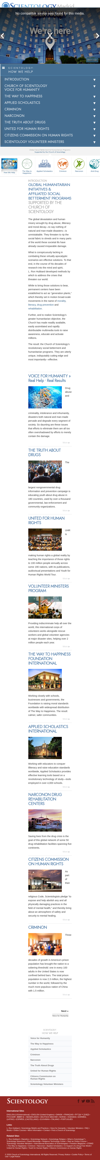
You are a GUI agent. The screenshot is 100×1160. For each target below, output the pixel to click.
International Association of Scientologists (51, 1143)
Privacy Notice (64, 1154)
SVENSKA (72, 1117)
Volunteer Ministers (75, 1128)
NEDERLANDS (32, 1117)
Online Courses (19, 1130)
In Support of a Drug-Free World (77, 1146)
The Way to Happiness (27, 166)
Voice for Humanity (40, 1038)
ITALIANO (55, 1119)
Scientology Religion (57, 1139)
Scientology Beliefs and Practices (35, 1128)
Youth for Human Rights (38, 1148)
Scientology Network (39, 1139)
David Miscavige (34, 1141)
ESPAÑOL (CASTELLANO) (27, 1119)
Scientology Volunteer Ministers (46, 1084)
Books (9, 1130)
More (65, 442)
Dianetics (25, 1139)
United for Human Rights (43, 1070)
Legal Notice (15, 1156)
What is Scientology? (76, 1139)
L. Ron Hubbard (13, 1128)
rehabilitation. (35, 308)
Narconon (79, 165)
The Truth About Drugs (42, 1065)
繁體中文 (20, 1117)
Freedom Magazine (78, 1143)
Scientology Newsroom (16, 1141)
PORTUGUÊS (67, 1119)
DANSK (59, 1115)
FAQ (86, 1128)
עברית (78, 1114)
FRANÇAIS (68, 1115)
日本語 (86, 1115)
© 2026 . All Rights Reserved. (31, 1154)
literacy (32, 304)
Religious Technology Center (54, 1141)
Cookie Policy (77, 1154)
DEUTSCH (44, 1117)
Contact (46, 1130)
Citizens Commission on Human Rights (42, 1077)
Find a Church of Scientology (63, 1130)
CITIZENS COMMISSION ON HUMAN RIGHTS (39, 135)
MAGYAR (54, 1117)
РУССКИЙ (11, 1117)
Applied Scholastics (44, 165)
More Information (35, 1130)
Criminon (63, 165)
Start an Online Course (76, 1141)
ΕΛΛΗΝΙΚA (44, 1119)
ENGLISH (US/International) (18, 1115)
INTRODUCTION (17, 79)
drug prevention (45, 304)
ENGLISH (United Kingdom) (42, 1115)
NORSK (62, 1117)
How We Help (9, 172)
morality (61, 301)
